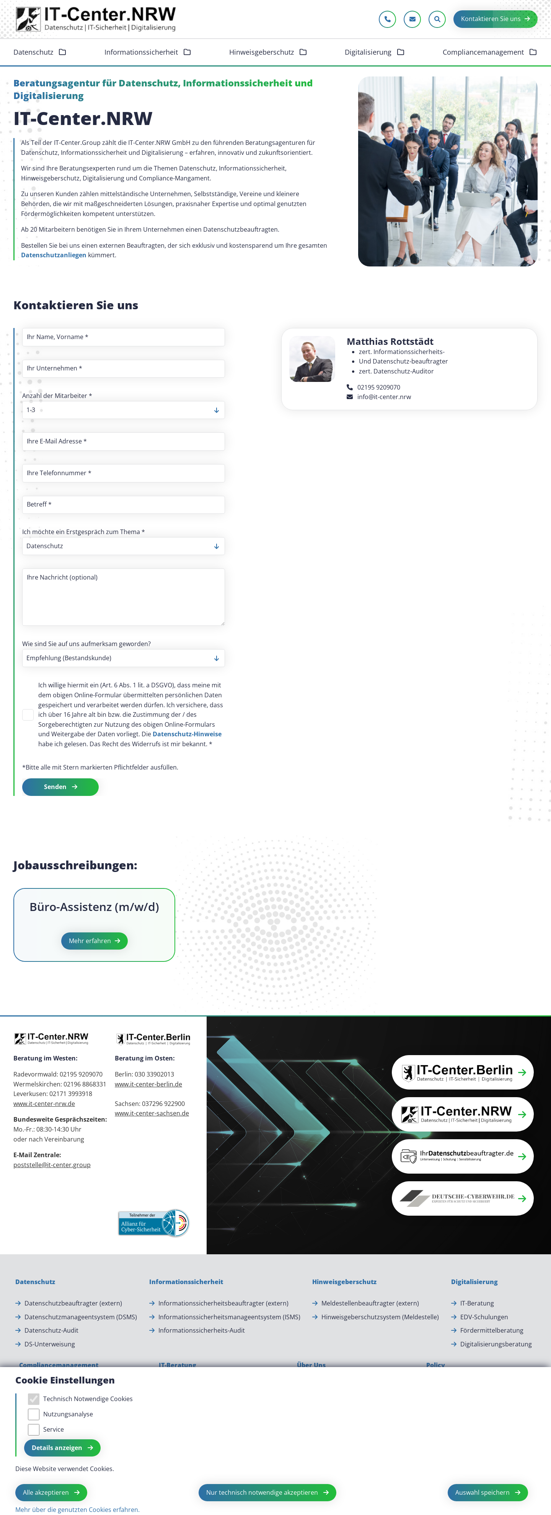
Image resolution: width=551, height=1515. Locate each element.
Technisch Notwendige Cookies (88, 1399)
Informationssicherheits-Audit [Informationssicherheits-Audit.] (201, 1330)
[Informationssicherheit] (186, 1282)
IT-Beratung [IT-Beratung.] (477, 1303)
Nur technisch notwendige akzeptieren (263, 1492)
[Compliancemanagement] (58, 1365)
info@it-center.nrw (379, 397)
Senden (56, 787)
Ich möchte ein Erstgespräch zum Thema (83, 532)
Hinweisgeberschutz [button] (262, 52)
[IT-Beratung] (177, 1365)
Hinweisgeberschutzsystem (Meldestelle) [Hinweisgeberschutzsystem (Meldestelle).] (380, 1317)
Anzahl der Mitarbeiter (57, 395)
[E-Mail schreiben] (412, 19)
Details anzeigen (58, 1448)
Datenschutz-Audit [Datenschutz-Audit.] (51, 1330)
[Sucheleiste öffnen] (437, 19)
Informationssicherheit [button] (142, 52)
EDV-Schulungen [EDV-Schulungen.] (484, 1317)
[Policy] (435, 1365)
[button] (463, 1072)
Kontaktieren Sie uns (491, 19)
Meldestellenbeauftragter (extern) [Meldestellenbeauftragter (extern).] (370, 1303)
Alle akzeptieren (46, 1492)
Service (53, 1429)
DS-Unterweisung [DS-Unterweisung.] (49, 1344)
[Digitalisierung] (474, 1282)
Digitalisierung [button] (369, 52)
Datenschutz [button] (34, 52)
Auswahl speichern (483, 1492)
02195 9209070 (373, 387)
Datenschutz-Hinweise (187, 734)
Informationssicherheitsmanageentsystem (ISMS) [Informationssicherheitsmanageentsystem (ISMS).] (229, 1317)
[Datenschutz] (35, 1282)
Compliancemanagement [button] (484, 52)
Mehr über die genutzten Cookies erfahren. (77, 1509)
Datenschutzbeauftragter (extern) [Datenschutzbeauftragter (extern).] (73, 1303)
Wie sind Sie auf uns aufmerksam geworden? (86, 644)
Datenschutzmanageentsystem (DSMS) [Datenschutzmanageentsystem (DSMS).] (80, 1317)
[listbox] (123, 410)
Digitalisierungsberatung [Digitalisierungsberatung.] (496, 1344)
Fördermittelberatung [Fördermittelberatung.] (491, 1330)
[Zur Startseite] (96, 19)
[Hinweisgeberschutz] (344, 1282)
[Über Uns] (311, 1365)
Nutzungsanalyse (68, 1414)
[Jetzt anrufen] (387, 19)
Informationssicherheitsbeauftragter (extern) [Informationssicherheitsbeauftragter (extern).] (223, 1303)
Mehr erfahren (90, 941)
